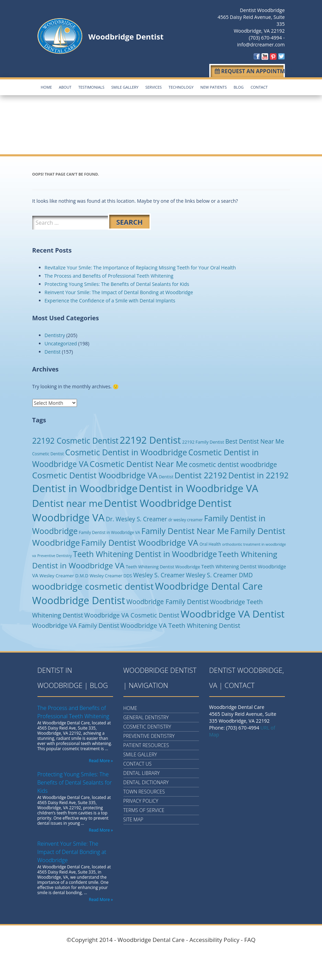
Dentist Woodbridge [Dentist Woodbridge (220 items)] (150, 501)
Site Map (133, 818)
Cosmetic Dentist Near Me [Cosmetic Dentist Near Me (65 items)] (139, 462)
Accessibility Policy (214, 939)
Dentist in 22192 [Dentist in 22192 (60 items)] (258, 473)
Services (153, 86)
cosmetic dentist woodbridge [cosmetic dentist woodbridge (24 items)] (233, 463)
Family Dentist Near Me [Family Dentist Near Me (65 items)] (185, 529)
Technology (181, 86)
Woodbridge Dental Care (151, 939)
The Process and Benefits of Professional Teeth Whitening (109, 274)
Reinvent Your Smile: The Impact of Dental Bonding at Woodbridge (119, 291)
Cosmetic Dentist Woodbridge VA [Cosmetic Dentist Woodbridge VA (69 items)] (95, 473)
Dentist (53, 350)
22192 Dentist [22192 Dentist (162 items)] (150, 438)
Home (46, 86)
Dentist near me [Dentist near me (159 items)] (67, 502)
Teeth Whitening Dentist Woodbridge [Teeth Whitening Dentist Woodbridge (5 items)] (163, 565)
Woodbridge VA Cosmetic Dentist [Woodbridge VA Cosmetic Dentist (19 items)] (131, 614)
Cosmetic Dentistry (147, 725)
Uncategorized (61, 342)
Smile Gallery (124, 86)
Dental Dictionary (146, 781)
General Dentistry (146, 716)
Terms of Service (144, 809)
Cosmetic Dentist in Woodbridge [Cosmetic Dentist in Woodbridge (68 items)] (126, 450)
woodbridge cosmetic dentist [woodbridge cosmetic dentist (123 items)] (93, 585)
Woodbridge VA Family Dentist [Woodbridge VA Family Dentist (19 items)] (75, 624)
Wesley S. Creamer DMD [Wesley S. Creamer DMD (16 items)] (219, 574)
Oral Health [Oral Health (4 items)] (210, 542)
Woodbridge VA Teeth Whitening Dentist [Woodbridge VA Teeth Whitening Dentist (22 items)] (180, 624)
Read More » (101, 759)
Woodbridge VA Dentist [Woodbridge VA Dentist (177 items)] (232, 612)
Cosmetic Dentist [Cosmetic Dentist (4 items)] (48, 452)
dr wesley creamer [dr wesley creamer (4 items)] (185, 518)
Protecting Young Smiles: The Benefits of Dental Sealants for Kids (117, 282)
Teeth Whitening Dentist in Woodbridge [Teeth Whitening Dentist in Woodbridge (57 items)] (145, 552)
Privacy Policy (140, 800)
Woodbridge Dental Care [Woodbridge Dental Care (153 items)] (209, 585)
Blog (239, 86)
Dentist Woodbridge (262, 10)
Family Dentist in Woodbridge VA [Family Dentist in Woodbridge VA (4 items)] (109, 531)
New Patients (213, 86)
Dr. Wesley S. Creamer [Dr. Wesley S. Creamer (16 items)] (136, 518)
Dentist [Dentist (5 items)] (166, 475)
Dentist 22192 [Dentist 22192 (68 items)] (201, 473)
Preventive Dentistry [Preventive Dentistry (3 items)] (54, 554)
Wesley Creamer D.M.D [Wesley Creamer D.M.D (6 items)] (64, 574)
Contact (259, 86)
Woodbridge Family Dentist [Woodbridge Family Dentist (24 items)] (167, 600)
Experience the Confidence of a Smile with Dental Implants (110, 299)
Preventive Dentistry (149, 735)
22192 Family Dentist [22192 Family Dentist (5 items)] (203, 441)
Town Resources (144, 790)
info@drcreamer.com (261, 44)
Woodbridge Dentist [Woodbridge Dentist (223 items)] (78, 598)
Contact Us (137, 762)
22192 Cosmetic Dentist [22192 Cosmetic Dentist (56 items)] (75, 439)
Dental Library (141, 772)
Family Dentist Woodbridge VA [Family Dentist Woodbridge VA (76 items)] (139, 541)
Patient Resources (146, 744)
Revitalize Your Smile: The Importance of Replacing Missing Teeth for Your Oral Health (140, 266)
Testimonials (91, 86)
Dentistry (55, 334)
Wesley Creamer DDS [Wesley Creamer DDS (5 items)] (111, 574)
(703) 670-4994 (265, 37)
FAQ (250, 939)
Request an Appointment (248, 70)
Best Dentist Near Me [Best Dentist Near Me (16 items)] (254, 440)
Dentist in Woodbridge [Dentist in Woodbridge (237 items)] (85, 487)
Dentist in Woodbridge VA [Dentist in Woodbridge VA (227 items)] (198, 487)
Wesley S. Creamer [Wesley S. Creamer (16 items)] (159, 574)
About (65, 86)
